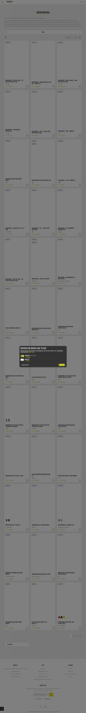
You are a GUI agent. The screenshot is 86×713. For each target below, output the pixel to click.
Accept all (62, 365)
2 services (27, 357)
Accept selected (25, 365)
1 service (27, 360)
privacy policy (31, 352)
